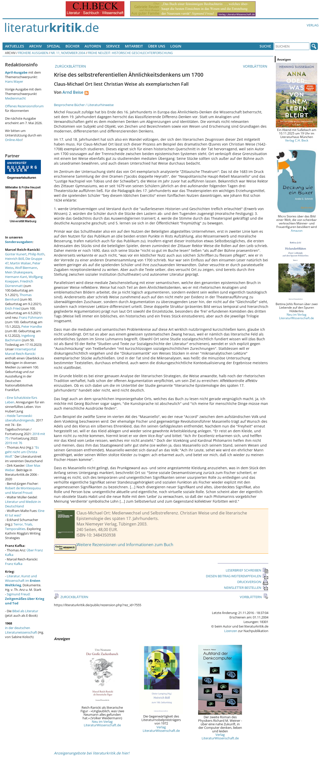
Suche (265, 46)
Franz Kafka (13, 563)
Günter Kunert (16, 254)
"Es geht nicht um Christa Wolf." (22, 452)
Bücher (72, 46)
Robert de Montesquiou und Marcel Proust (23, 490)
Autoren (93, 46)
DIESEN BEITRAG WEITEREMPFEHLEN (237, 576)
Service (113, 46)
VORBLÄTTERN (255, 66)
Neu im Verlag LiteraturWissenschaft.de (102, 723)
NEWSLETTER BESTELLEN (246, 587)
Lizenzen (230, 631)
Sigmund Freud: (24, 598)
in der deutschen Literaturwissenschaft (21, 630)
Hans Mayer (14, 81)
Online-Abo (13, 139)
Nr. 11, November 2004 (68, 53)
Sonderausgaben (18, 242)
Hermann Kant (16, 276)
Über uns (156, 46)
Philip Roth (36, 254)
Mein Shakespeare (18, 272)
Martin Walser (20, 263)
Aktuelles (14, 46)
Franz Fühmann (31, 317)
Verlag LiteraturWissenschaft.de (161, 729)
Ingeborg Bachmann (20, 337)
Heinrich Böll (14, 258)
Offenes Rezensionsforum (24, 106)
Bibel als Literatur (25, 611)
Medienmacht (15, 98)
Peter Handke (31, 326)
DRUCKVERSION (252, 582)
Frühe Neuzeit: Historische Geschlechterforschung (130, 53)
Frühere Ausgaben (33, 53)
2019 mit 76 (13, 443)
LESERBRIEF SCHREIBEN (247, 570)
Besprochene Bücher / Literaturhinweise (84, 105)
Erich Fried (13, 308)
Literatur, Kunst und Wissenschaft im (22, 580)
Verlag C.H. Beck (296, 140)
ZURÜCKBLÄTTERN (70, 66)
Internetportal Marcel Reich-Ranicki (20, 351)
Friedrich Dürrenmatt (19, 283)
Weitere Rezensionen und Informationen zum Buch (124, 544)
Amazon (296, 230)
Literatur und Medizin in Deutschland (23, 503)
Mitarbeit (134, 46)
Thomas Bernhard (18, 297)
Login (175, 46)
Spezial (53, 46)
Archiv (35, 46)
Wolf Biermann (26, 267)
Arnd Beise (72, 92)
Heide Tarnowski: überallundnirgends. (20, 417)
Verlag (312, 25)
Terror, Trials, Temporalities (19, 526)
